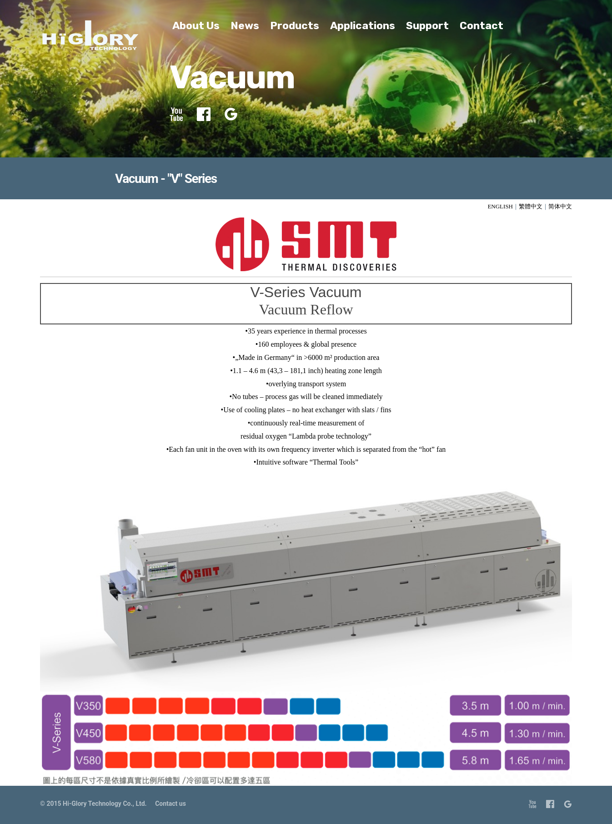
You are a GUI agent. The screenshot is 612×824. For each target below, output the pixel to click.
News (245, 25)
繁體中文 (530, 206)
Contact (481, 25)
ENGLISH (500, 206)
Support (427, 25)
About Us (196, 25)
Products (294, 25)
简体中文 (560, 206)
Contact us (170, 803)
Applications (362, 25)
